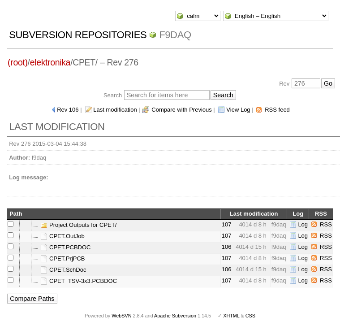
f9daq (175, 34)
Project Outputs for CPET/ (78, 224)
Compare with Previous (181, 109)
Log (303, 224)
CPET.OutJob (62, 236)
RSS (326, 224)
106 (227, 246)
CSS (250, 315)
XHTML (231, 315)
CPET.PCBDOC (65, 247)
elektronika (50, 62)
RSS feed (277, 109)
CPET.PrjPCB (62, 258)
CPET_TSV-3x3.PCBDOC (78, 281)
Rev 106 (67, 109)
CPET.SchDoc (63, 269)
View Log (238, 109)
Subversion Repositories (77, 34)
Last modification (115, 109)
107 (227, 224)
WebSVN (121, 315)
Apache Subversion (175, 315)
